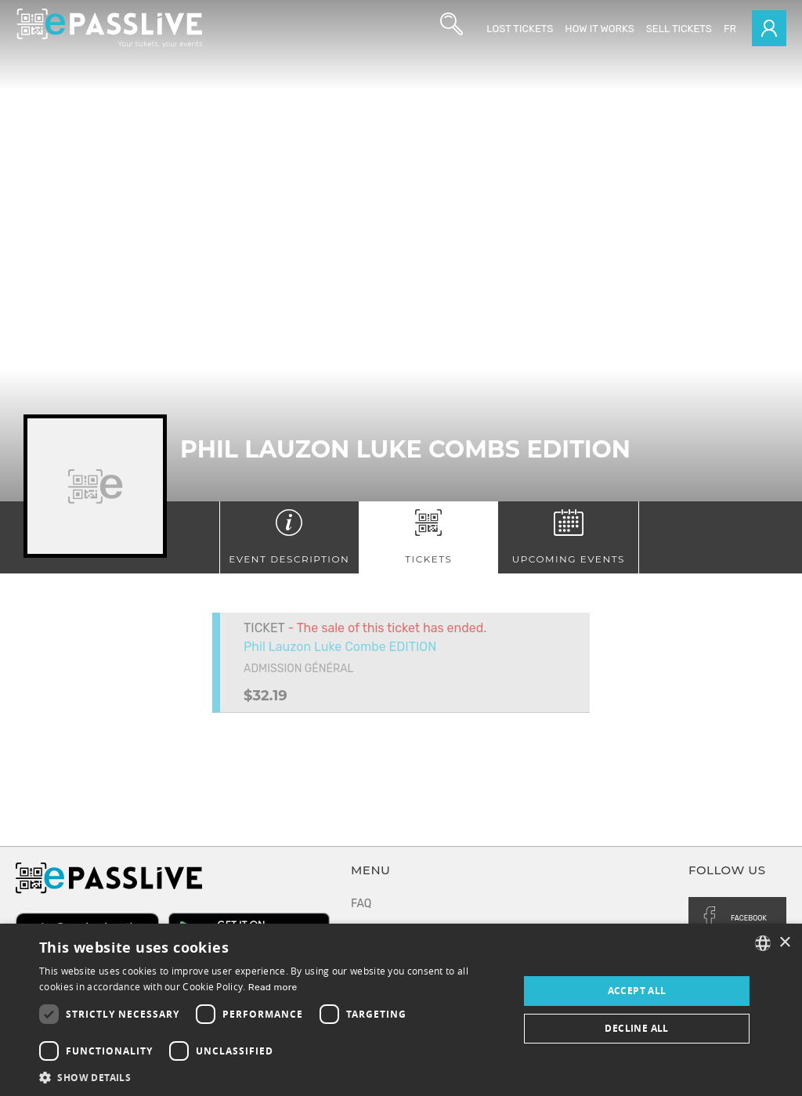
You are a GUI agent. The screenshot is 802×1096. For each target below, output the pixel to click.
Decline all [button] (636, 1028)
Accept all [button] (637, 990)
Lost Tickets (519, 28)
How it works (599, 28)
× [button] (784, 943)
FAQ (361, 903)
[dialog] (401, 1010)
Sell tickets (679, 28)
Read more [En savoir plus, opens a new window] (273, 987)
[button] (271, 1076)
